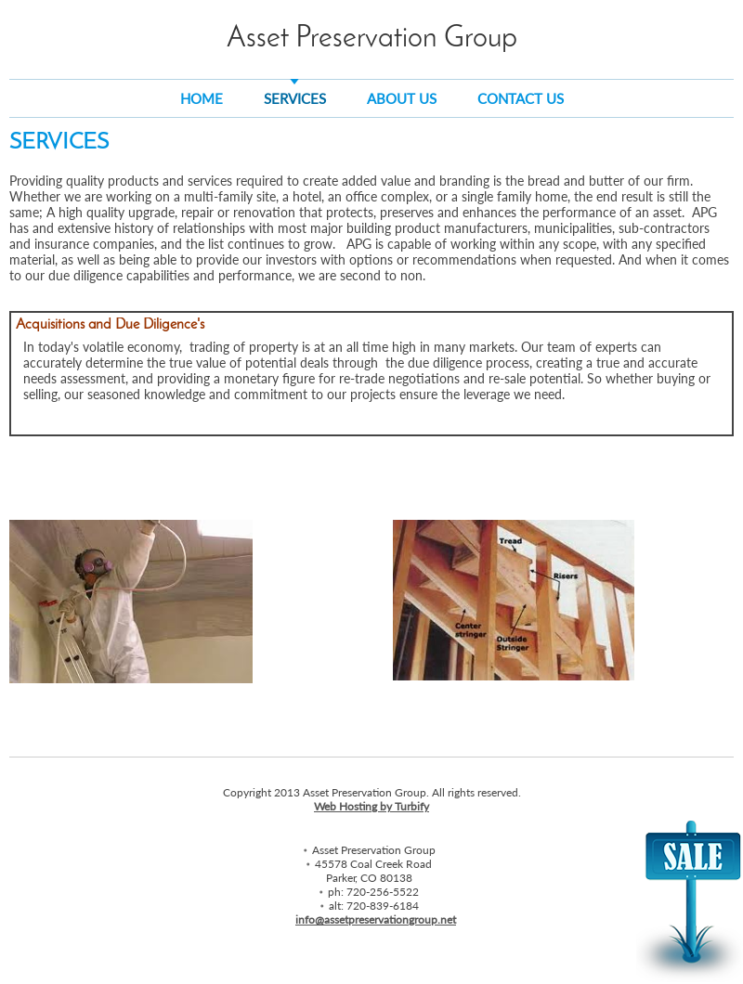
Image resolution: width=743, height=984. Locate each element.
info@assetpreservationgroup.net (375, 919)
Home (201, 98)
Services (295, 98)
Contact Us (520, 98)
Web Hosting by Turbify (371, 806)
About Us (402, 98)
